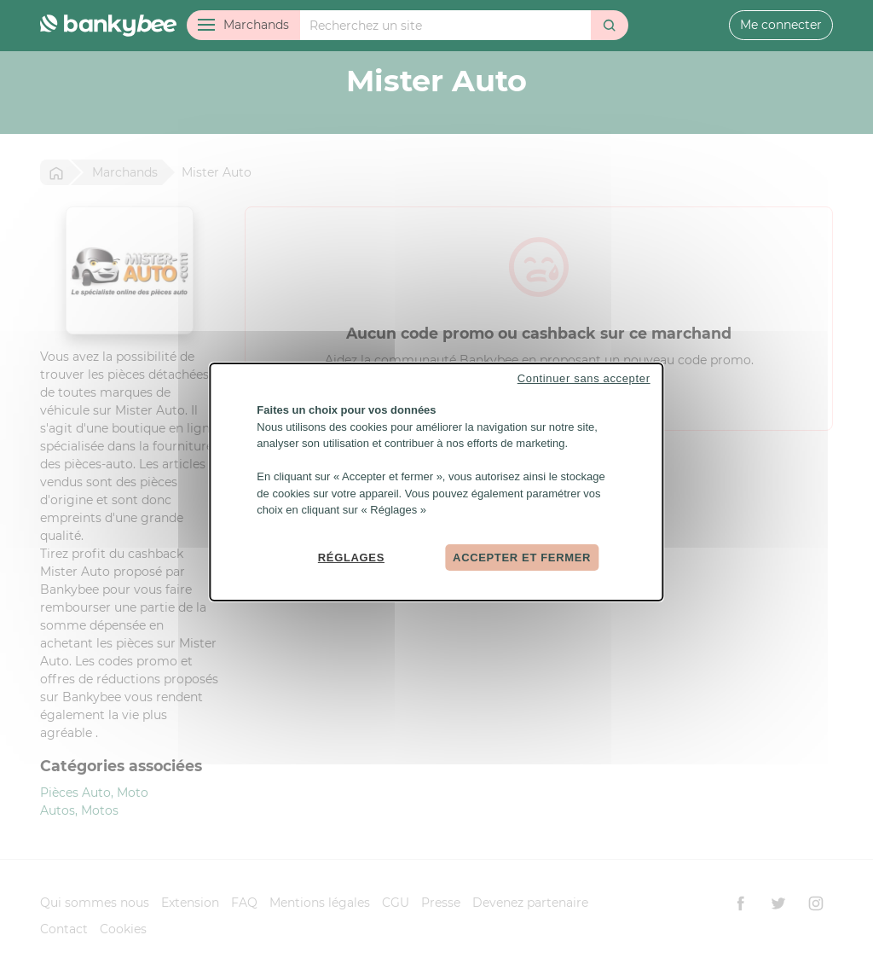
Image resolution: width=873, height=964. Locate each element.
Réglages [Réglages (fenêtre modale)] (351, 556)
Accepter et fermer (522, 556)
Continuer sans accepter (583, 378)
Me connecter (781, 24)
